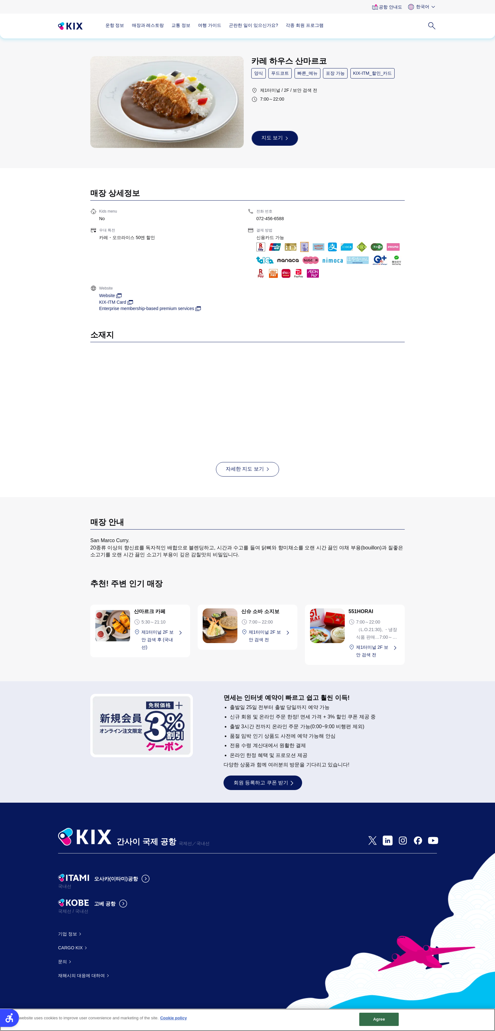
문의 (62, 961)
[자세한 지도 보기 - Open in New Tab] (247, 469)
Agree (379, 1022)
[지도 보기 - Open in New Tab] (274, 138)
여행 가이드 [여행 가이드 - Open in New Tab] (209, 25)
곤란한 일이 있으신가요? (253, 25)
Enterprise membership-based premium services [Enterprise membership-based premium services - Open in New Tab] (146, 308)
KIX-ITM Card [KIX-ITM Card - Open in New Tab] (112, 302)
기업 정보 (67, 933)
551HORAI (361, 611)
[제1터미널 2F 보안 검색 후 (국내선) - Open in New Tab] (163, 639)
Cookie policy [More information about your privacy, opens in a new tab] (173, 1021)
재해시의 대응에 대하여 (81, 975)
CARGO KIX (70, 947)
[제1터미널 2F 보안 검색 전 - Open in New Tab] (270, 635)
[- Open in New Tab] (372, 840)
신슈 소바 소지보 (260, 611)
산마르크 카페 (149, 611)
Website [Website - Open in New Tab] (107, 295)
